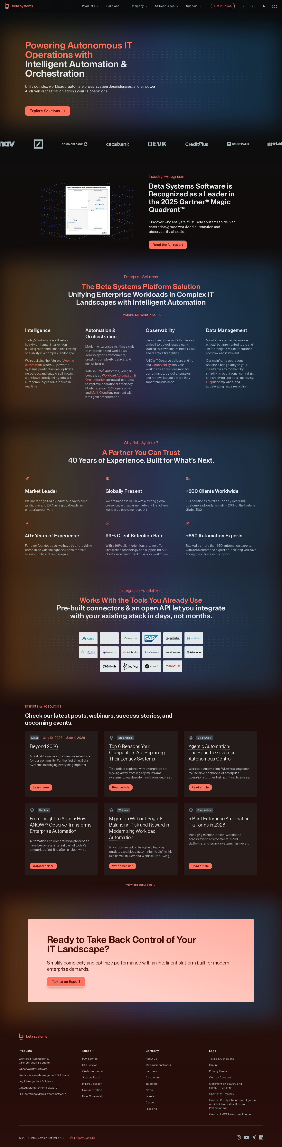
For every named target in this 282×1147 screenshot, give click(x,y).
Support (88, 1051)
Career (150, 1102)
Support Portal (91, 1077)
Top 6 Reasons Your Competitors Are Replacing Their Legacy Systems (137, 753)
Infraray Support (92, 1083)
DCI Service (89, 1065)
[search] (253, 6)
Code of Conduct (220, 1077)
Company (152, 1051)
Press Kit (151, 1108)
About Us (151, 1058)
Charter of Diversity (221, 1094)
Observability (161, 365)
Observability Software (33, 1069)
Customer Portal (92, 1071)
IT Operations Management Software (42, 1094)
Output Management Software (38, 1087)
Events (150, 1096)
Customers (153, 1077)
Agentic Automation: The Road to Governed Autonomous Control (212, 753)
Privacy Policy (218, 1071)
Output (211, 382)
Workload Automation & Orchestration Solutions (34, 1060)
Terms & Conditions (221, 1058)
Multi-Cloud (99, 393)
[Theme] (264, 6)
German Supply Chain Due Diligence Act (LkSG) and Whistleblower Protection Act (232, 1104)
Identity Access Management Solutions (44, 1075)
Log (228, 378)
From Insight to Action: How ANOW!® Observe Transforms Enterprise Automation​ (60, 825)
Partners (151, 1071)
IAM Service (90, 1058)
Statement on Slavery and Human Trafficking (225, 1085)
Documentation (92, 1090)
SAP (111, 389)
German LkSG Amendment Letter (230, 1114)
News (149, 1090)
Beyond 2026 (44, 747)
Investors (152, 1083)
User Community (92, 1096)
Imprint (213, 1065)
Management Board (158, 1065)
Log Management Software (36, 1081)
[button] (90, 6)
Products (25, 1051)
